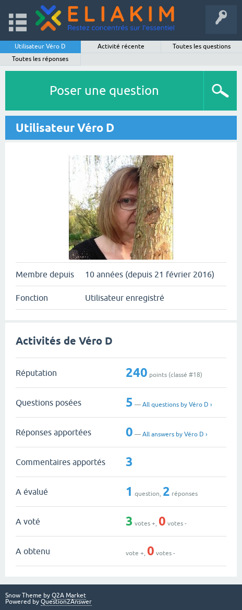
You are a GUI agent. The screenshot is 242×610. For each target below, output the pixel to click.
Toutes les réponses (40, 59)
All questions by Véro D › (177, 404)
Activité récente (121, 46)
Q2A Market (69, 595)
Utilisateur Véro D (40, 46)
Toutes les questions (202, 46)
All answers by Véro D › (174, 434)
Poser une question (104, 90)
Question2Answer (66, 601)
